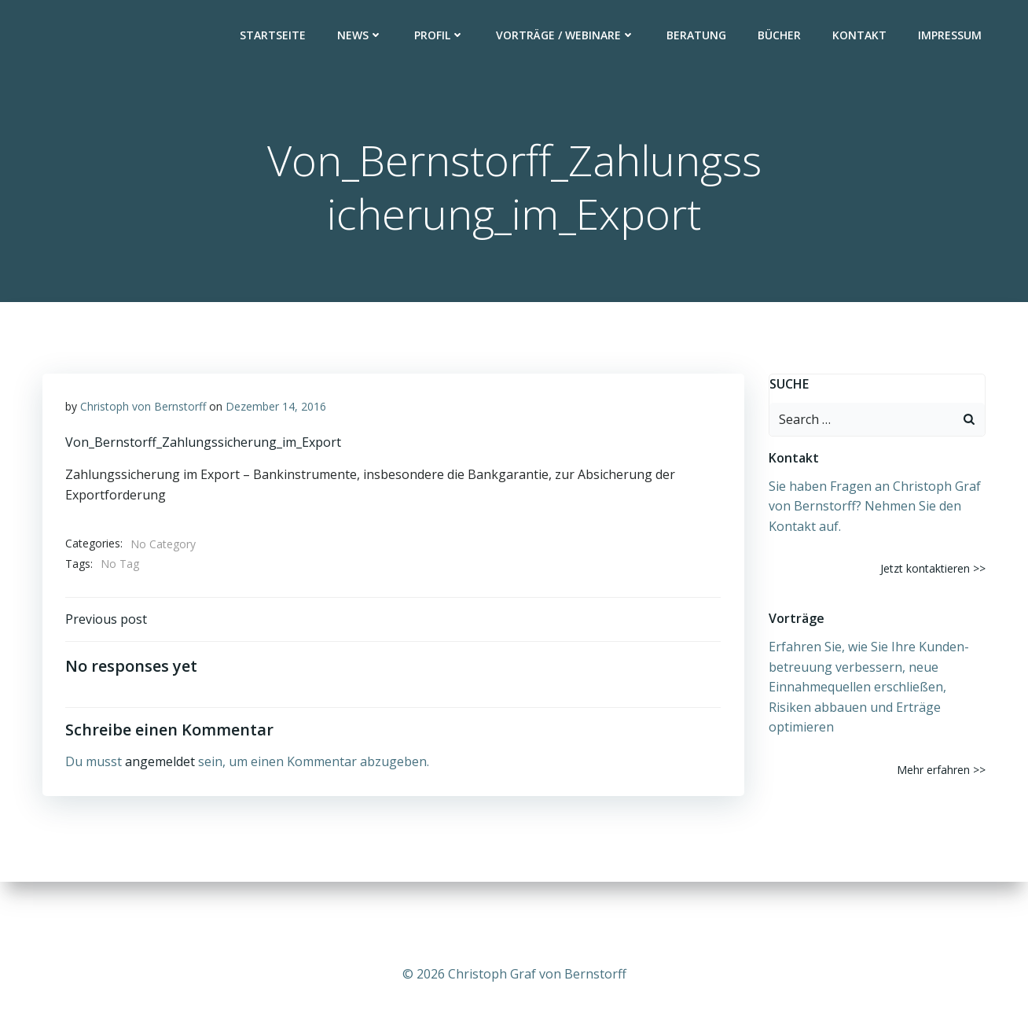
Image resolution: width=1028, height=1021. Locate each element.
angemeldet (160, 763)
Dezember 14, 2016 (276, 407)
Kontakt (860, 35)
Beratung (697, 35)
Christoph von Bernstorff (143, 407)
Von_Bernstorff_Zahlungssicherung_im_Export (203, 443)
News (361, 35)
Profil (440, 35)
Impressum (950, 35)
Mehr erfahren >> (942, 769)
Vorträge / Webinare (566, 35)
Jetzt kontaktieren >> (933, 569)
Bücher (780, 35)
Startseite (273, 35)
